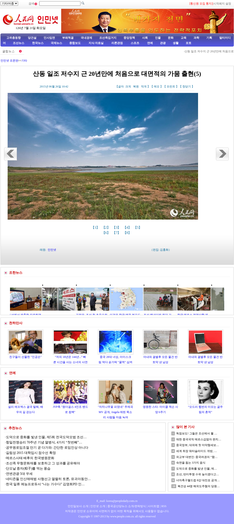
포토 (188, 43)
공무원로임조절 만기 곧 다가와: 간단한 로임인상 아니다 (47, 447)
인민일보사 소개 (78, 506)
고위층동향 (13, 37)
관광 (163, 43)
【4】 (127, 227)
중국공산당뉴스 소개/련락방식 (126, 506)
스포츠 (134, 43)
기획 (209, 37)
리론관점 (117, 43)
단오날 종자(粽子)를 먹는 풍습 (28, 468)
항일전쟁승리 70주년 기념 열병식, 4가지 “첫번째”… (44, 442)
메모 (156, 86)
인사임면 (49, 37)
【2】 (106, 227)
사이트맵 (153, 506)
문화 (171, 37)
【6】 (106, 233)
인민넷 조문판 (9, 60)
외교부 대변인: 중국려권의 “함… (197, 457)
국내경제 (86, 37)
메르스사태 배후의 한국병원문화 (30, 458)
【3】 (117, 227)
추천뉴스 (15, 428)
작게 (144, 86)
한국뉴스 (38, 43)
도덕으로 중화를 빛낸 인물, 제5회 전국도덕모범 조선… (46, 437)
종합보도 (75, 43)
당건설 (32, 37)
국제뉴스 (56, 43)
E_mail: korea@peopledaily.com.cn (117, 501)
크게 (128, 86)
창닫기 (186, 86)
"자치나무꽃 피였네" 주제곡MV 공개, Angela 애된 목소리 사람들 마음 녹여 (115, 412)
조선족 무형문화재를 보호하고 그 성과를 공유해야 (43, 463)
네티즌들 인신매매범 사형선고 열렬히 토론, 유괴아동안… (48, 479)
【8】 (127, 233)
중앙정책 (129, 37)
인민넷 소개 (97, 506)
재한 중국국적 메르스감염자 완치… (198, 439)
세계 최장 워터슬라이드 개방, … (196, 451)
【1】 (95, 227)
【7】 (117, 233)
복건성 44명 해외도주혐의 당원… (199, 486)
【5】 (138, 227)
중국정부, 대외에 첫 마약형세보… (197, 445)
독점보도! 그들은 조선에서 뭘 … (196, 433)
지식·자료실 (96, 43)
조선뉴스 (19, 43)
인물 (158, 37)
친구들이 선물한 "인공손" (25, 357)
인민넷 (52, 249)
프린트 (171, 86)
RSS (163, 506)
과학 (196, 37)
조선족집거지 (107, 37)
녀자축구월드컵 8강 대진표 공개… (198, 480)
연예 (149, 43)
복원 (136, 86)
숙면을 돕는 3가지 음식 (190, 462)
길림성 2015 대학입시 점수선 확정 (31, 453)
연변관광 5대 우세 (19, 474)
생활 (176, 43)
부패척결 (68, 37)
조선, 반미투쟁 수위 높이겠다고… (197, 474)
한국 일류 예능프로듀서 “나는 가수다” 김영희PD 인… (45, 484)
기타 (24, 60)
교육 (183, 37)
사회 (145, 37)
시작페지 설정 (222, 3)
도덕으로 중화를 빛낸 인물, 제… (196, 468)
